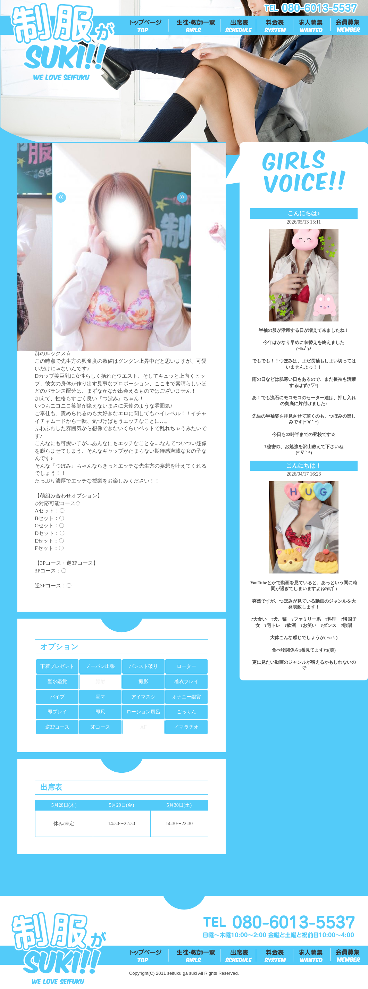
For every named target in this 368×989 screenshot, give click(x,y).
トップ (149, 25)
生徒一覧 (195, 25)
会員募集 (349, 25)
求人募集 (312, 25)
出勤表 (239, 25)
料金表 (275, 25)
